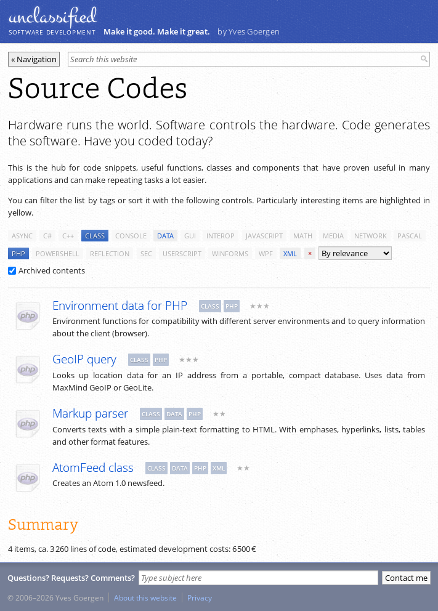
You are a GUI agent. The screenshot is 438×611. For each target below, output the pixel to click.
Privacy (199, 597)
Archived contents (46, 270)
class (95, 235)
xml (290, 253)
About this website (145, 597)
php (18, 253)
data (165, 235)
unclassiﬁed (52, 16)
